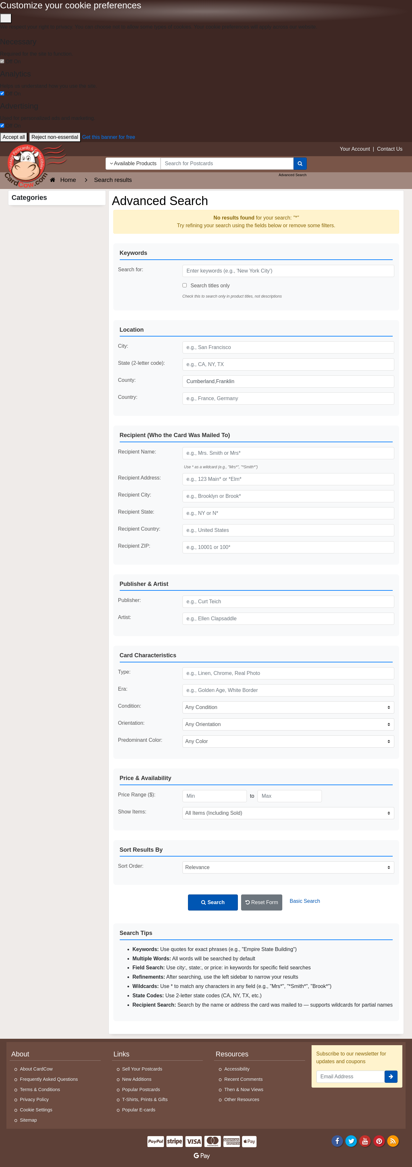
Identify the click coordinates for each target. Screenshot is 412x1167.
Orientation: (131, 723)
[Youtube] (365, 1140)
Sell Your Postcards (142, 1069)
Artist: (124, 617)
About (20, 1054)
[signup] (391, 1077)
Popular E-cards (138, 1109)
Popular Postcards (141, 1089)
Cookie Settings (36, 1109)
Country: (127, 397)
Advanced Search (293, 175)
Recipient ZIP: (134, 546)
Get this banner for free (108, 137)
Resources (232, 1054)
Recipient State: (136, 512)
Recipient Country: (139, 529)
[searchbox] (227, 163)
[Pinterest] (379, 1140)
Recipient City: (134, 495)
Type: (124, 672)
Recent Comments (243, 1079)
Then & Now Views (243, 1089)
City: (123, 346)
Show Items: (132, 811)
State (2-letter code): (141, 363)
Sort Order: (131, 866)
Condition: (129, 706)
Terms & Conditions (40, 1089)
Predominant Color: (140, 740)
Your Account (355, 149)
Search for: (130, 269)
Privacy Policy (34, 1099)
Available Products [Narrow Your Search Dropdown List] (133, 163)
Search (213, 902)
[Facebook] (337, 1140)
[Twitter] (351, 1140)
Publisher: (129, 600)
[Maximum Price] (290, 796)
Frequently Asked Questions (49, 1079)
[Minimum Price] (215, 796)
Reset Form (261, 902)
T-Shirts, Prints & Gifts (145, 1099)
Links (122, 1054)
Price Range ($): (137, 794)
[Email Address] (350, 1077)
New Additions (137, 1079)
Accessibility (236, 1069)
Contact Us (389, 149)
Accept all (14, 137)
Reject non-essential (55, 137)
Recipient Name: (137, 451)
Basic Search (305, 901)
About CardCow (36, 1069)
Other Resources (241, 1099)
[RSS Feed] (393, 1140)
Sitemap (28, 1120)
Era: (122, 689)
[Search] (300, 163)
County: (127, 380)
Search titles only (206, 285)
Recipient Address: (139, 477)
